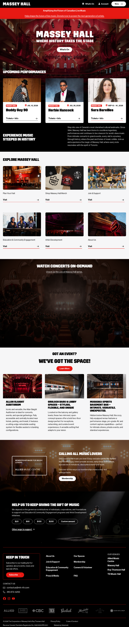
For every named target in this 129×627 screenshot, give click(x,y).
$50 (28, 521)
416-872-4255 (13, 592)
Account (103, 4)
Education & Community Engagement (57, 569)
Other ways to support (23, 529)
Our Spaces (79, 556)
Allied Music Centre (113, 560)
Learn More (64, 368)
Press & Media (52, 576)
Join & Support (53, 562)
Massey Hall (113, 565)
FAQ (76, 576)
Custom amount (68, 521)
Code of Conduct (72, 621)
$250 (51, 521)
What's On (88, 4)
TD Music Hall (114, 574)
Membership (67, 478)
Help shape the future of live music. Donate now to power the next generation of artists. (64, 16)
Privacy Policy (55, 621)
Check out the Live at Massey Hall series (64, 272)
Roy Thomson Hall (116, 569)
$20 (16, 521)
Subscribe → (15, 575)
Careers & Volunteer (83, 567)
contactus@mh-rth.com (18, 587)
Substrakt (65, 625)
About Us (50, 556)
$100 (39, 521)
